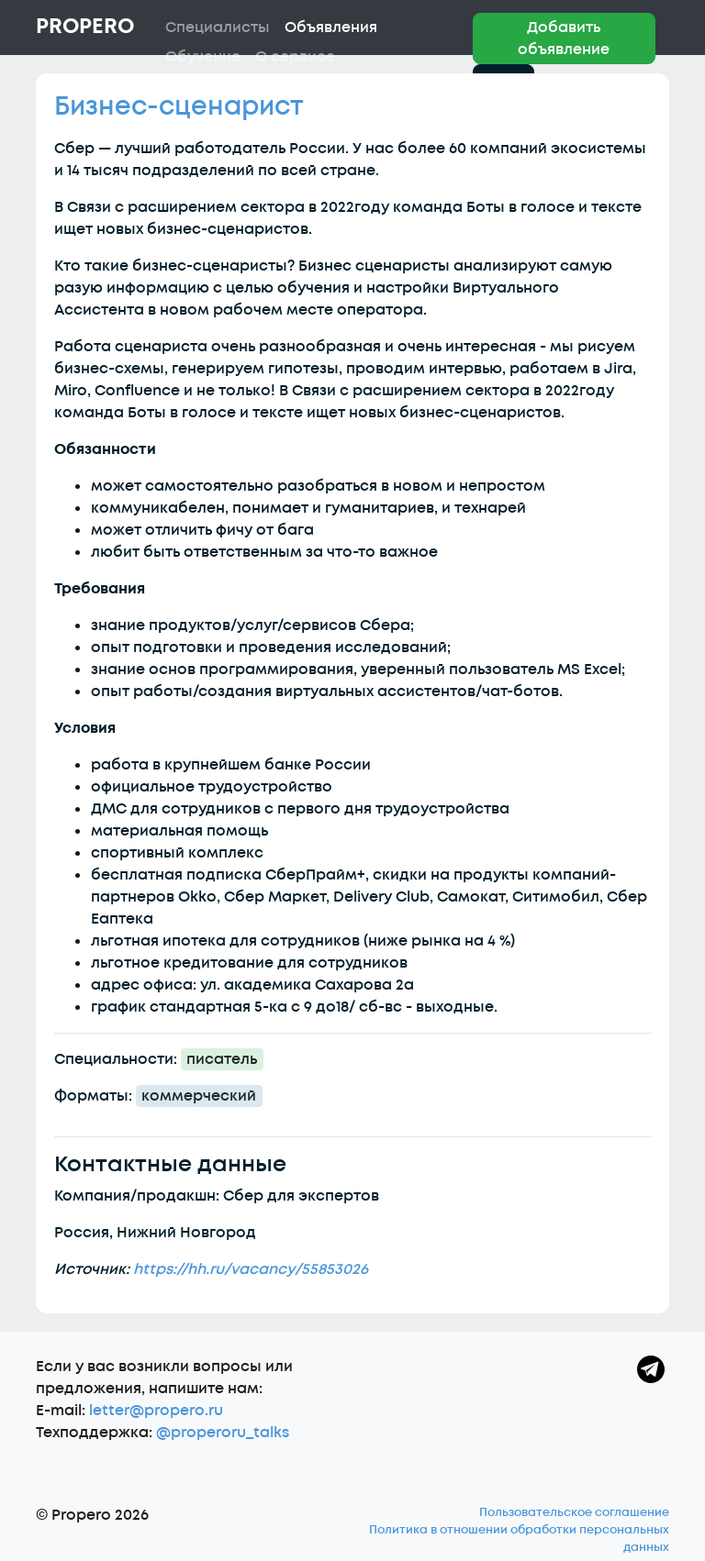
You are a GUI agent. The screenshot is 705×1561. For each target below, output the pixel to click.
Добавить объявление (564, 38)
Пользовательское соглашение (574, 1512)
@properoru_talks (222, 1433)
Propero (85, 26)
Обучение (203, 57)
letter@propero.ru (156, 1410)
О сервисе (295, 57)
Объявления (331, 27)
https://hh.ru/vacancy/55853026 (250, 1269)
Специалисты (217, 27)
